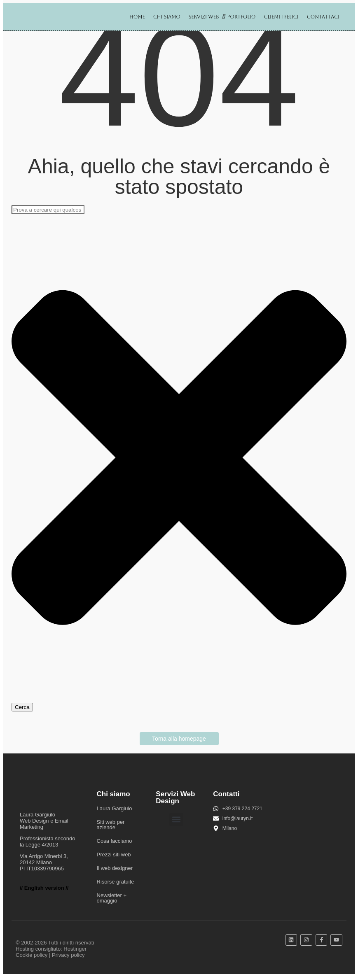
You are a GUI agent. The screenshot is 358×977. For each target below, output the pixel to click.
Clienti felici (281, 17)
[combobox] (48, 209)
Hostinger (75, 949)
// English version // (44, 888)
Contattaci (323, 17)
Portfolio (241, 17)
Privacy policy (68, 955)
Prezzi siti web (114, 854)
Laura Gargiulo (114, 808)
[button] (176, 819)
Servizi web (205, 17)
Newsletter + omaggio (112, 898)
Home (137, 17)
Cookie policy (31, 955)
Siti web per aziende (111, 824)
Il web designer (115, 868)
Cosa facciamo (114, 841)
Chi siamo (166, 17)
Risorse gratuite (115, 882)
